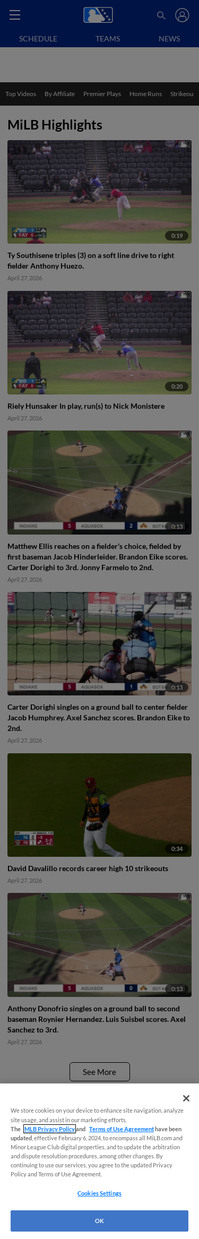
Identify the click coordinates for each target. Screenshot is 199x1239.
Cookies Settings (99, 1193)
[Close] (186, 1098)
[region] (99, 1161)
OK (99, 1220)
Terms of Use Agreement (121, 1128)
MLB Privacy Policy (49, 1128)
